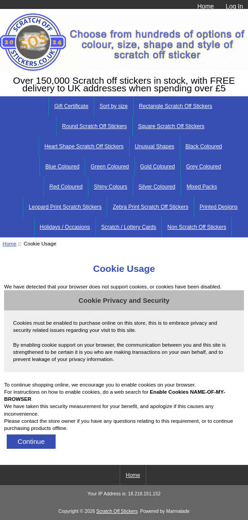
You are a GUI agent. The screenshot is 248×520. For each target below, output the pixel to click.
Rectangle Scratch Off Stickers (175, 106)
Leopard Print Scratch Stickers (65, 207)
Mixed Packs (202, 187)
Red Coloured (66, 187)
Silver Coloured (157, 187)
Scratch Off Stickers (117, 511)
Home (205, 6)
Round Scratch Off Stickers (94, 126)
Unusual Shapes (154, 146)
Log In (234, 6)
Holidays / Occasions (65, 227)
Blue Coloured (62, 166)
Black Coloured (204, 146)
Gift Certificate (71, 106)
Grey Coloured (203, 166)
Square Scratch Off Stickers (171, 126)
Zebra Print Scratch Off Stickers (150, 207)
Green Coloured (110, 166)
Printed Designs (219, 207)
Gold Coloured (157, 166)
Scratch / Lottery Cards (129, 227)
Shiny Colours (110, 187)
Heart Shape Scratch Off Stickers (84, 146)
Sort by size (114, 106)
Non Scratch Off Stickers (196, 227)
